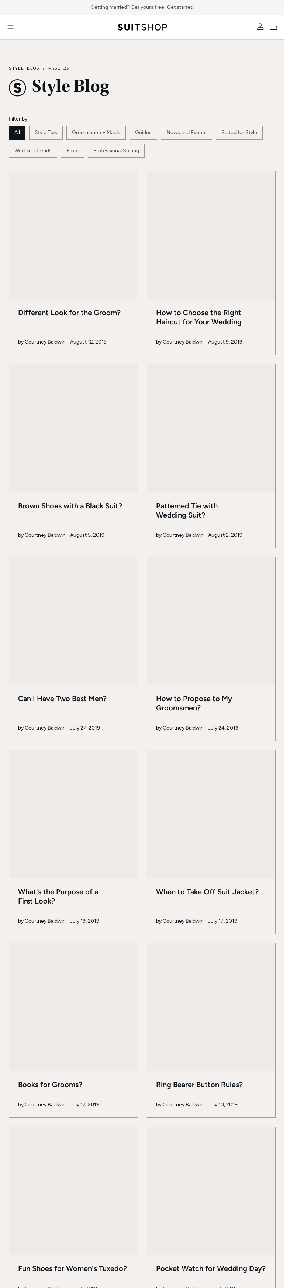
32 (216, 992)
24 (167, 992)
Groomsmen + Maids (96, 132)
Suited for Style (239, 132)
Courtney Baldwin (45, 285)
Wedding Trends (33, 150)
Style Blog (24, 67)
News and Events (186, 132)
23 (143, 992)
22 (119, 992)
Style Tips (46, 132)
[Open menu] (10, 27)
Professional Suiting (116, 150)
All (17, 132)
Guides (143, 132)
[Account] (260, 26)
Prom (72, 150)
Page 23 (58, 67)
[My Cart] (275, 26)
